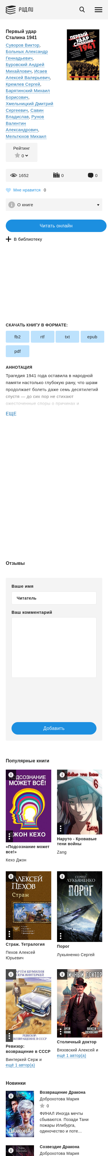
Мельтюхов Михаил (26, 136)
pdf (17, 351)
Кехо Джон (16, 860)
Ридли (26, 9)
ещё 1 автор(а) (20, 1065)
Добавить (54, 728)
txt (67, 336)
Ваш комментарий (32, 612)
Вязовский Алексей (76, 1050)
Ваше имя (22, 586)
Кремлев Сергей (23, 84)
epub (92, 336)
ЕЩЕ (11, 413)
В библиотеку (28, 239)
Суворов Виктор (22, 45)
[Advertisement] (54, 442)
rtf (42, 336)
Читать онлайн (56, 225)
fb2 (17, 336)
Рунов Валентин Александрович (25, 123)
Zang (62, 852)
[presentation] (46, 694)
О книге (25, 204)
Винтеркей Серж (22, 1059)
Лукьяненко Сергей (76, 954)
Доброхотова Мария (59, 1099)
